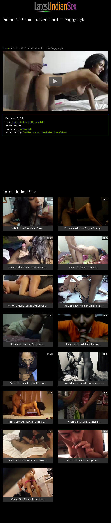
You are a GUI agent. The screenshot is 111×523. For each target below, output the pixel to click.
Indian (15, 121)
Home (6, 48)
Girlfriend (25, 121)
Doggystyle (37, 121)
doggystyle (25, 128)
